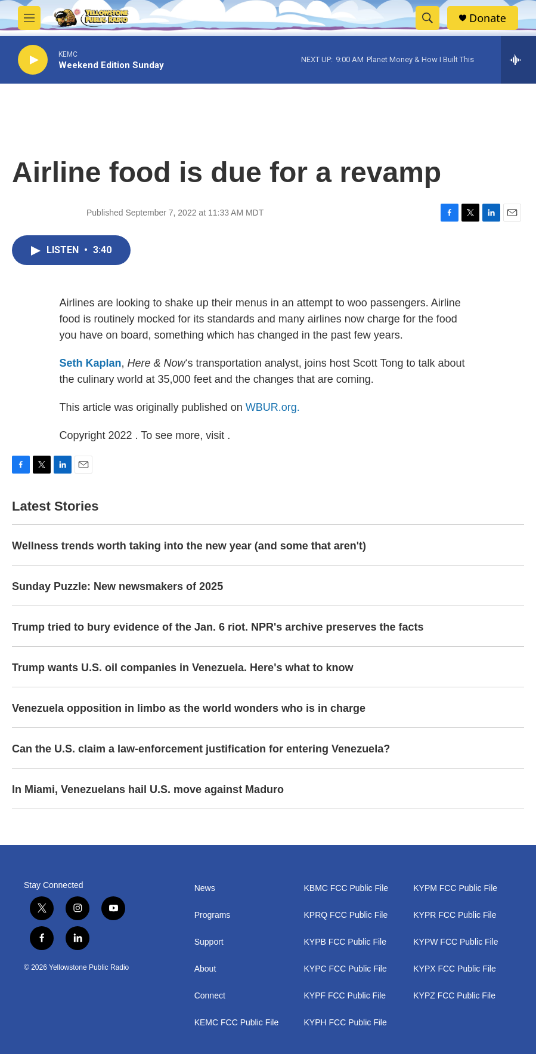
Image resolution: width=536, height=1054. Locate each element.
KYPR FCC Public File (454, 915)
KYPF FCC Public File (344, 995)
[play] (32, 60)
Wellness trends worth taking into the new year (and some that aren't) (189, 546)
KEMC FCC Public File (236, 1022)
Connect (209, 995)
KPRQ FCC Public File (345, 915)
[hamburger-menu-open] (29, 18)
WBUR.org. (273, 407)
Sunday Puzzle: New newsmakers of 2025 (117, 586)
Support (209, 942)
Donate (487, 18)
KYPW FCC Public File (455, 942)
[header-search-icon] (427, 18)
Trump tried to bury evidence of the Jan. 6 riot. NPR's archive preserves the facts (218, 627)
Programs (212, 915)
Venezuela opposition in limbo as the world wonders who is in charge (188, 708)
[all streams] (518, 60)
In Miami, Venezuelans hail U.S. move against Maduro (148, 789)
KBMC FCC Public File (345, 888)
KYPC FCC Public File (344, 968)
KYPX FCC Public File (454, 968)
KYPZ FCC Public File (454, 995)
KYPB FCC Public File (344, 942)
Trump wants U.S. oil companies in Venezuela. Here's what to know (182, 668)
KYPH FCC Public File (344, 1022)
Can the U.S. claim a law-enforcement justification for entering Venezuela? (201, 749)
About (205, 968)
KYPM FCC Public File (455, 888)
